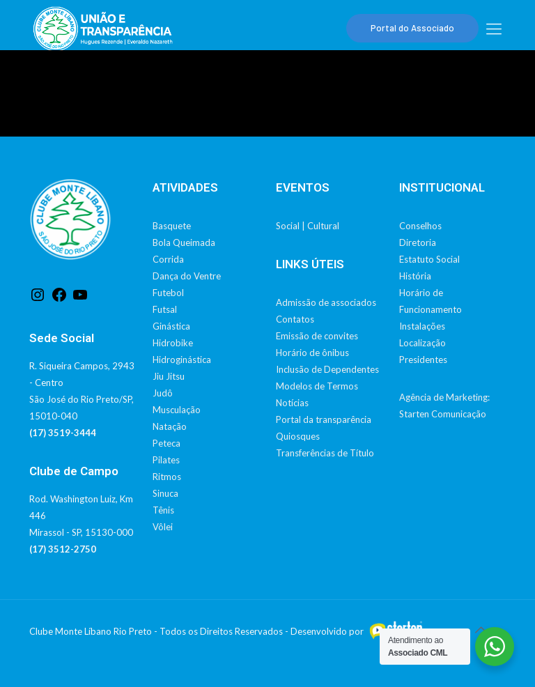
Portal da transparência (323, 419)
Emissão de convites (317, 335)
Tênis (163, 510)
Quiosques (298, 436)
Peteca (166, 443)
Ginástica (171, 326)
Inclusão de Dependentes (327, 369)
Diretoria (417, 242)
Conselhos (420, 225)
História (415, 275)
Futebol (168, 292)
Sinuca (165, 493)
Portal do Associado (412, 27)
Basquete (172, 225)
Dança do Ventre (187, 275)
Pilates (166, 459)
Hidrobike (173, 342)
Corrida (168, 259)
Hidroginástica (182, 359)
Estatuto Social (429, 259)
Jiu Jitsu (169, 376)
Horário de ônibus (312, 352)
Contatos (295, 319)
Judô (163, 393)
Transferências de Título (325, 452)
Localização (422, 342)
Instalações (422, 326)
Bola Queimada (184, 242)
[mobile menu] (494, 28)
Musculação (177, 409)
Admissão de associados (326, 302)
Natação (170, 426)
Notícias (292, 402)
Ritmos (167, 476)
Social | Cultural (307, 225)
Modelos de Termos (317, 386)
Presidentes (423, 359)
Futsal (165, 309)
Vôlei (163, 526)
